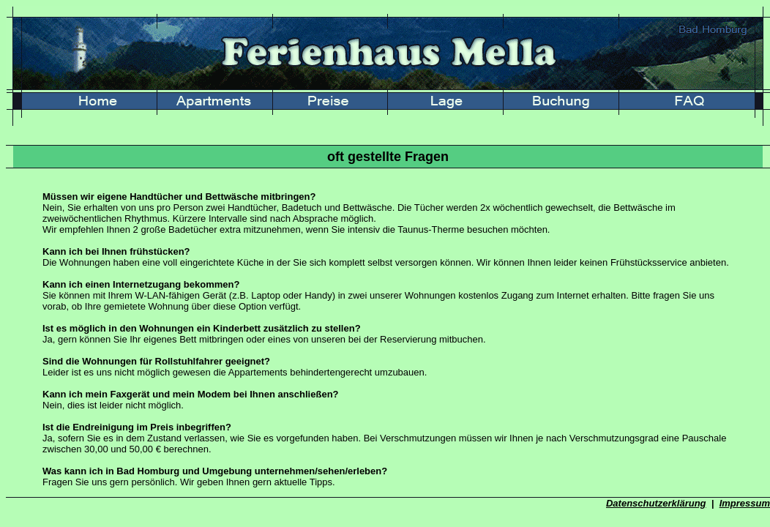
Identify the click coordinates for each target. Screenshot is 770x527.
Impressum (744, 503)
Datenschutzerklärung (656, 503)
